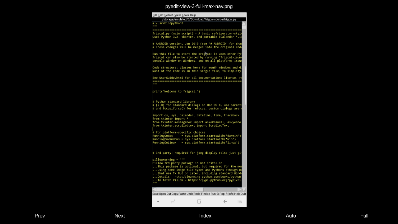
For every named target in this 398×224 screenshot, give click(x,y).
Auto (291, 215)
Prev (40, 215)
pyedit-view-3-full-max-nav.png (199, 6)
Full (364, 215)
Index (205, 215)
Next (120, 215)
